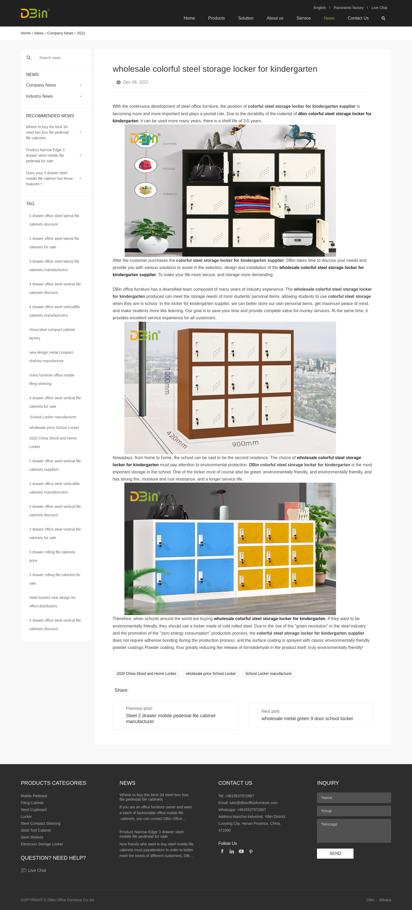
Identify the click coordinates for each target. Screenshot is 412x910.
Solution (245, 18)
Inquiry (328, 783)
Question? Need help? (53, 858)
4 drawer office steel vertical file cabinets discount (55, 288)
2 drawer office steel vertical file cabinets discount (55, 510)
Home (189, 18)
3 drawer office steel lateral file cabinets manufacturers (54, 265)
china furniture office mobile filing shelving (52, 379)
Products (216, 18)
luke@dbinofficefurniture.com (254, 803)
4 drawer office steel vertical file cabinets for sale (55, 402)
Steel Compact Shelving (40, 823)
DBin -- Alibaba (378, 900)
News (329, 18)
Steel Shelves (32, 837)
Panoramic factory (349, 8)
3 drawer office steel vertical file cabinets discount (55, 624)
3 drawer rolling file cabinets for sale (55, 579)
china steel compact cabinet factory (52, 334)
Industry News (39, 96)
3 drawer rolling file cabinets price (52, 556)
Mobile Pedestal (34, 796)
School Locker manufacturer (53, 417)
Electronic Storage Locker (42, 844)
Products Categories (53, 783)
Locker (26, 816)
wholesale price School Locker (54, 427)
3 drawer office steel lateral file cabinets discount (54, 220)
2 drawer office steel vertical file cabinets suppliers (55, 465)
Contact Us (358, 18)
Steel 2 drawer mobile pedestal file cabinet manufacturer (170, 718)
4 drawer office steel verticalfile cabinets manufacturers (54, 311)
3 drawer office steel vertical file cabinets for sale (55, 533)
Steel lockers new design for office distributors (52, 601)
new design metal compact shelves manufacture (51, 356)
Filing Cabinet (32, 803)
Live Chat (379, 8)
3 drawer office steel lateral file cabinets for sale (54, 242)
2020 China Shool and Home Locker (53, 442)
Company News (60, 33)
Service (304, 18)
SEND (335, 853)
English (320, 8)
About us (275, 18)
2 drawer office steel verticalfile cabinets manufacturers (54, 488)
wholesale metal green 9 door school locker (307, 718)
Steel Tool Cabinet (36, 830)
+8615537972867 (239, 796)
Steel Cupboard (34, 810)
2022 (81, 33)
